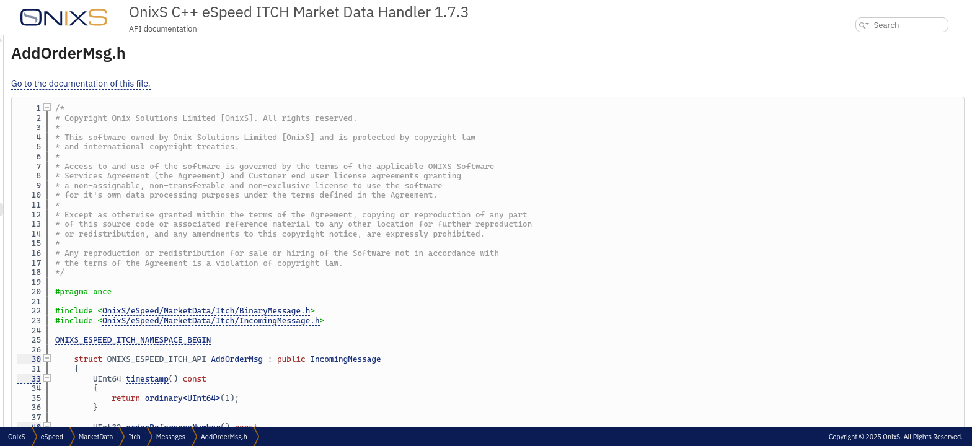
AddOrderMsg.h (224, 436)
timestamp (302, 378)
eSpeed (52, 436)
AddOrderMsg (392, 359)
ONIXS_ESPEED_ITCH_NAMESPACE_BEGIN (288, 339)
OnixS (16, 436)
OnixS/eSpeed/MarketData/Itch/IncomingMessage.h (365, 320)
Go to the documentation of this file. (236, 83)
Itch (134, 436)
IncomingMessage (500, 359)
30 (184, 359)
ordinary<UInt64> (338, 398)
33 (184, 378)
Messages (170, 436)
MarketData (96, 436)
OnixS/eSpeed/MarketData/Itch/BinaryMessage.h (361, 310)
